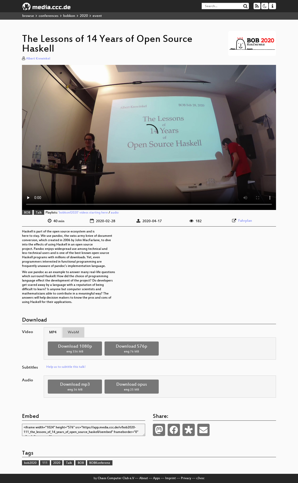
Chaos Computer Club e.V (116, 478)
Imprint (170, 478)
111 (45, 463)
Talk (39, 213)
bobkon (69, 16)
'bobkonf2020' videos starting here (83, 213)
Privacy (186, 478)
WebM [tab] (73, 332)
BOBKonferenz (99, 463)
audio (115, 213)
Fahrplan (245, 221)
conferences (49, 16)
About (143, 478)
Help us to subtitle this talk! (66, 367)
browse (28, 16)
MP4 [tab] (52, 332)
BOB (27, 213)
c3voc (200, 478)
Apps (156, 478)
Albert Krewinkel (38, 59)
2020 (84, 16)
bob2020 (30, 463)
